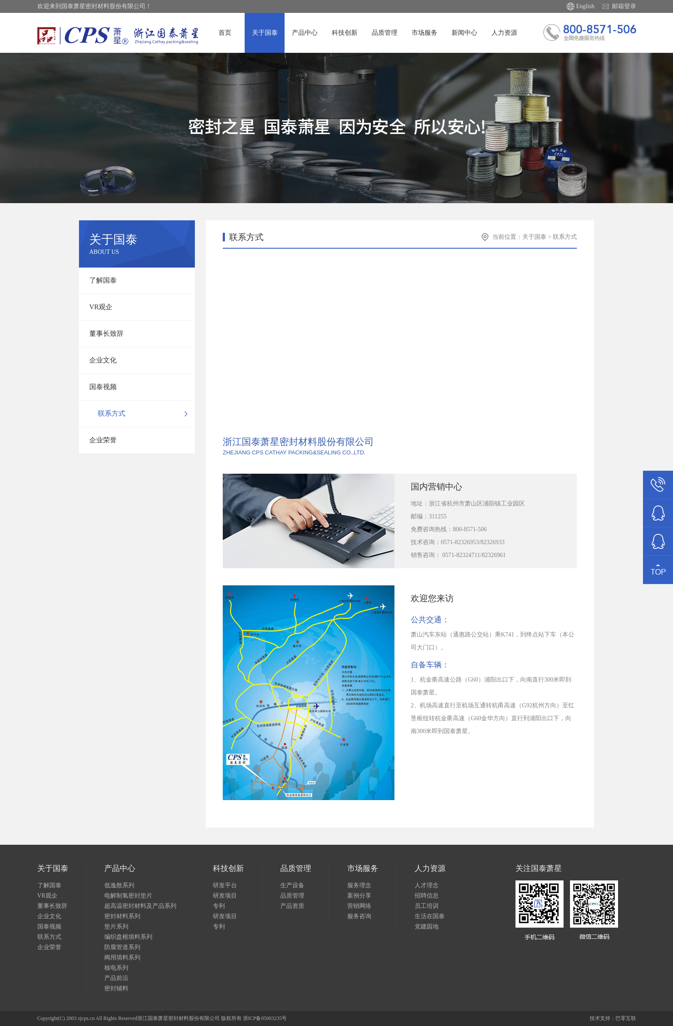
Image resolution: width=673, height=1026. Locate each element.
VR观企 (99, 307)
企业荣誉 (101, 440)
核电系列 (116, 968)
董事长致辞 (105, 333)
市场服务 (424, 32)
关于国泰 (265, 32)
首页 (224, 32)
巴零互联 (625, 1018)
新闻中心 (464, 32)
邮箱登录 (624, 6)
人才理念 (427, 885)
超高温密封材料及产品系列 (140, 906)
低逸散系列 (119, 885)
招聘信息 (427, 895)
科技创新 (345, 32)
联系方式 (110, 413)
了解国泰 (101, 280)
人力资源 (504, 32)
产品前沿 (116, 978)
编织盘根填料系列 (128, 937)
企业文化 (101, 360)
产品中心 (305, 32)
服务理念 (359, 885)
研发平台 (225, 885)
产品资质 (292, 906)
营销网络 (359, 906)
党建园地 (427, 926)
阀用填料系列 (122, 957)
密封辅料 (116, 988)
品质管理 (384, 32)
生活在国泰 (430, 916)
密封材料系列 (122, 916)
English (585, 6)
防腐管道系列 (122, 947)
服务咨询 (359, 916)
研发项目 (225, 895)
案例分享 (359, 895)
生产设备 (292, 885)
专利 (219, 906)
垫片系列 (116, 926)
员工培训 (427, 906)
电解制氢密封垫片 (128, 895)
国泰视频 (101, 386)
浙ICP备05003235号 (265, 1018)
